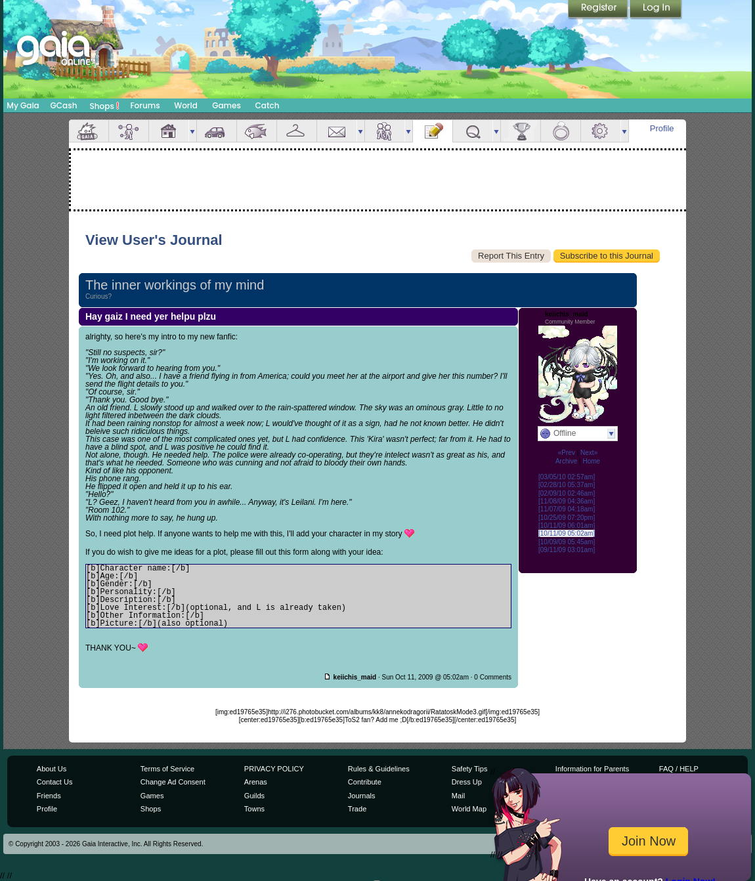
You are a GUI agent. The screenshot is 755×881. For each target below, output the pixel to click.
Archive (566, 461)
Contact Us (55, 782)
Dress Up (467, 782)
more (192, 131)
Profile (662, 128)
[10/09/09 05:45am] (566, 542)
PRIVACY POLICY (274, 769)
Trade (357, 809)
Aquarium (256, 131)
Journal (432, 131)
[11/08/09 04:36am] (566, 501)
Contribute (364, 782)
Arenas (255, 782)
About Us (51, 769)
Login (656, 10)
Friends (384, 131)
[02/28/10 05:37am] (566, 484)
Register (599, 10)
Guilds (254, 796)
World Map (469, 809)
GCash (64, 105)
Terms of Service (167, 769)
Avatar (128, 131)
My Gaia (23, 105)
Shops (104, 105)
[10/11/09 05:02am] (566, 533)
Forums (145, 105)
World (186, 105)
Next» (588, 452)
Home (591, 461)
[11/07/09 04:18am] (566, 509)
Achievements (520, 131)
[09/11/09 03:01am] (566, 549)
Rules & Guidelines (379, 769)
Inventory (296, 131)
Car (216, 131)
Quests (472, 131)
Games (226, 105)
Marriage (560, 131)
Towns (254, 809)
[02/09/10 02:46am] (566, 493)
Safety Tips (470, 769)
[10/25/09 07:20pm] (566, 517)
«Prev (566, 452)
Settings (600, 131)
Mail (336, 131)
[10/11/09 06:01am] (566, 525)
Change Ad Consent (172, 782)
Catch (267, 105)
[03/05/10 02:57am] (566, 477)
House (168, 131)
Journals (362, 796)
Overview (88, 131)
